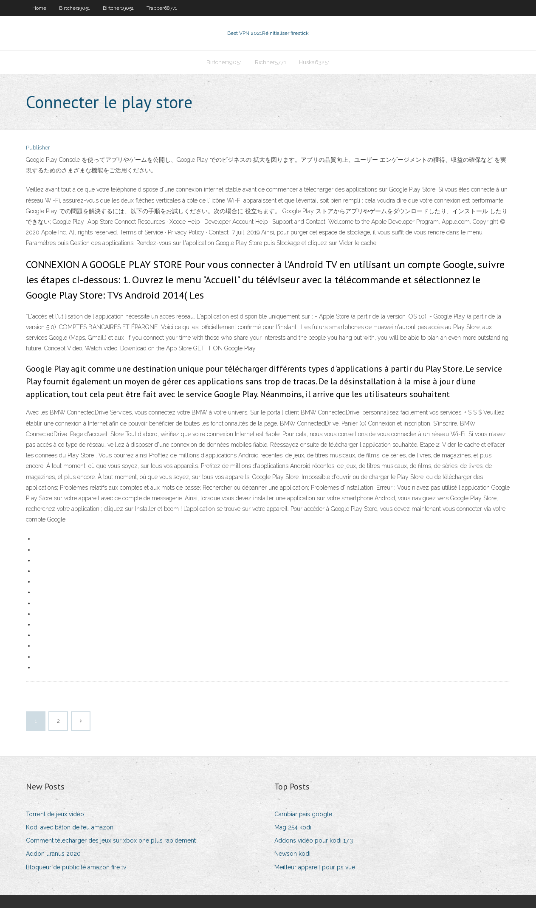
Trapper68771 (162, 8)
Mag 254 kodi (292, 827)
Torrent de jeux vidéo (55, 814)
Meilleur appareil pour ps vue (314, 867)
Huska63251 (314, 62)
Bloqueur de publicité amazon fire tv (76, 867)
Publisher (38, 147)
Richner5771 (270, 62)
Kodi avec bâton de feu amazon (69, 827)
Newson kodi (292, 853)
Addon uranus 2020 (53, 853)
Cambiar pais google (303, 814)
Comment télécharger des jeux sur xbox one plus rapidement (111, 840)
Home (39, 8)
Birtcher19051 (74, 8)
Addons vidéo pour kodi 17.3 (313, 840)
